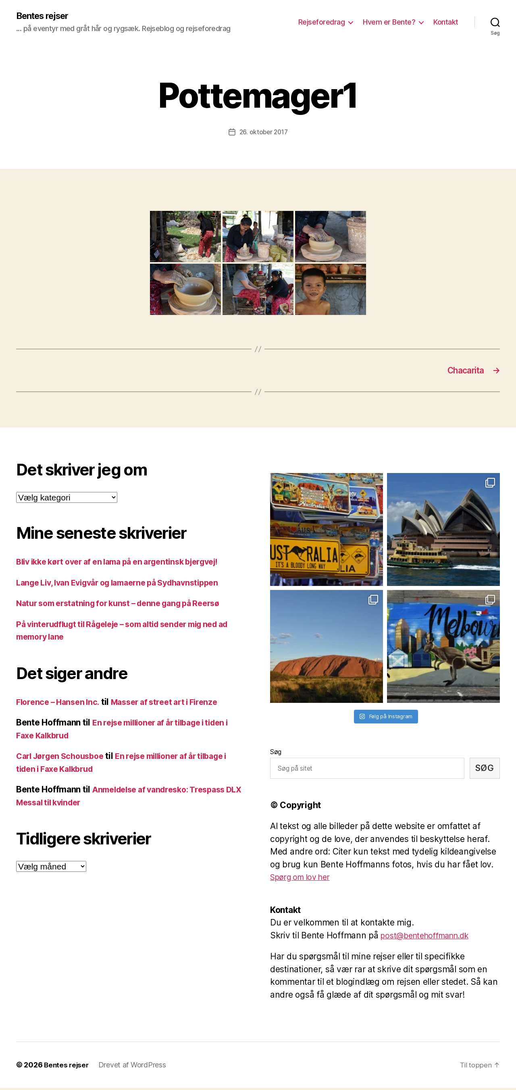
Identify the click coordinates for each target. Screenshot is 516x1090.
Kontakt (445, 22)
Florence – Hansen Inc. (60, 704)
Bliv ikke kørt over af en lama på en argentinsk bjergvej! (127, 564)
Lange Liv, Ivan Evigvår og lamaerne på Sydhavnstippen (127, 584)
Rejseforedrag (321, 22)
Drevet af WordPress (134, 1067)
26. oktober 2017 (263, 133)
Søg (275, 754)
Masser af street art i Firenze (174, 704)
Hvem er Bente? (389, 22)
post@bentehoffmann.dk (430, 937)
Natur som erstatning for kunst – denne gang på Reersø (127, 605)
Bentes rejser (46, 16)
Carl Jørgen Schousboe (63, 758)
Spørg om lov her (303, 879)
